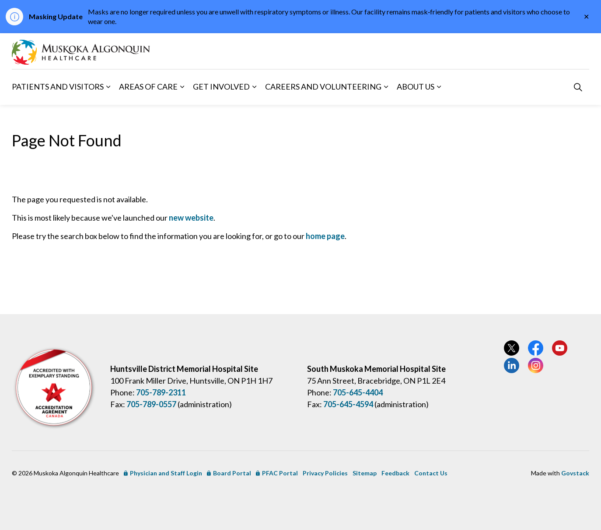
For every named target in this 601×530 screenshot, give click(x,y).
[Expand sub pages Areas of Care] (182, 87)
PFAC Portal (277, 473)
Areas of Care (148, 86)
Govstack (575, 473)
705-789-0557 (151, 404)
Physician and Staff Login (163, 473)
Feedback (395, 473)
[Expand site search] (578, 87)
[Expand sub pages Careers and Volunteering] (385, 87)
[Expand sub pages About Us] (438, 87)
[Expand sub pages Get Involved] (254, 87)
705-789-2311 (161, 392)
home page (325, 236)
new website (191, 217)
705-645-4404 (358, 392)
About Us (415, 86)
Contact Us (430, 473)
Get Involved (221, 86)
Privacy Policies (325, 473)
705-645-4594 (348, 404)
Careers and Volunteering (323, 86)
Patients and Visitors (58, 86)
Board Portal (229, 473)
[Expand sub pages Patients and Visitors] (108, 87)
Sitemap (365, 473)
